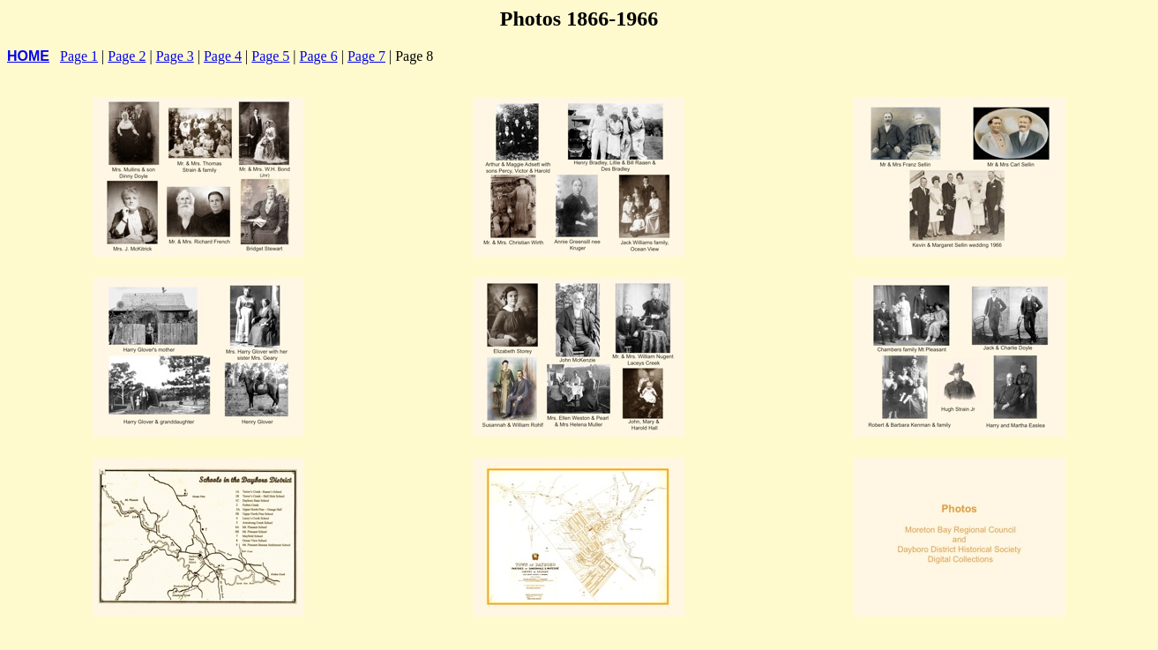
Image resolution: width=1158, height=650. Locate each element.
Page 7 (366, 56)
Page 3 (175, 56)
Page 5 (270, 56)
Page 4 (223, 56)
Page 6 (319, 56)
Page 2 (127, 56)
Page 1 (79, 56)
